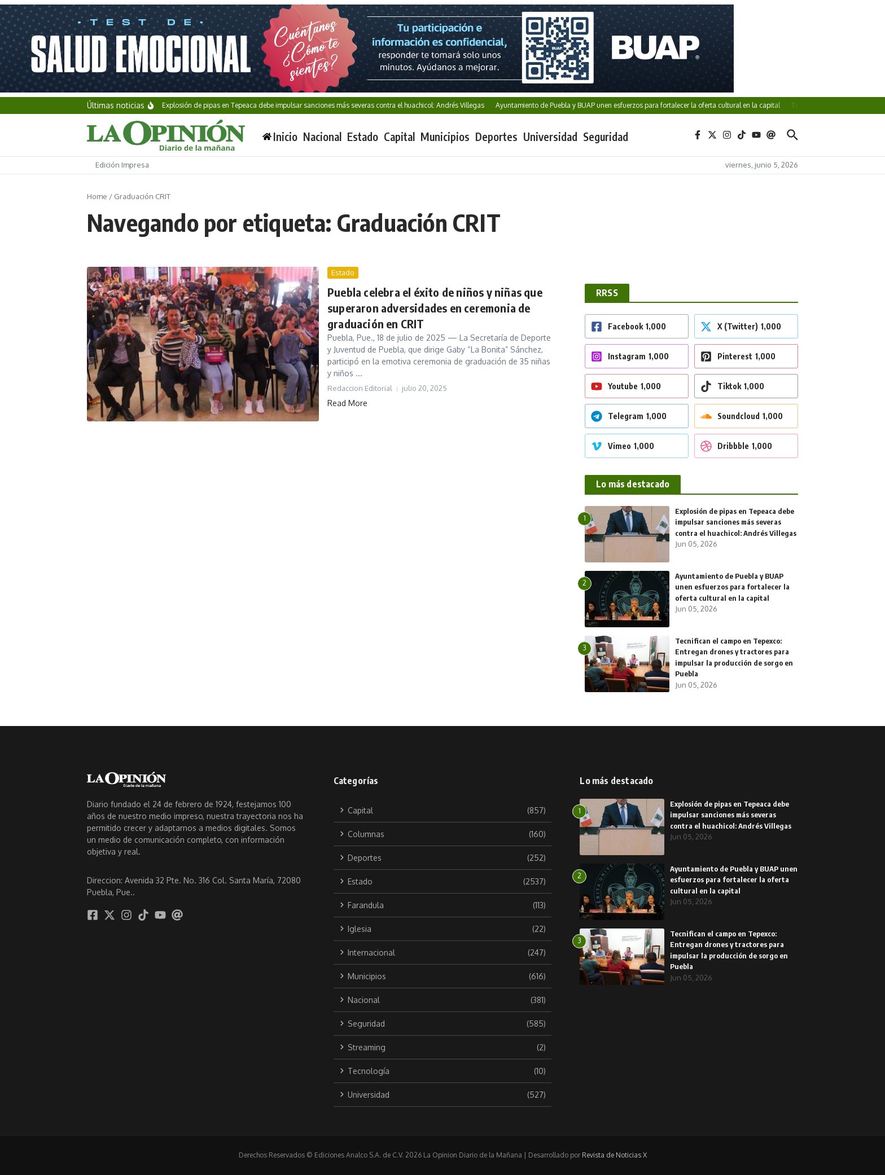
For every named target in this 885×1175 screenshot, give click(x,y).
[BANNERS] (442, 49)
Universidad (550, 136)
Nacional (322, 136)
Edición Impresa (122, 164)
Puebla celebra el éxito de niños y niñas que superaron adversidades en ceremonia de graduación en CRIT (434, 308)
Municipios (445, 136)
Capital (399, 136)
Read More (347, 403)
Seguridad (605, 136)
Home (97, 196)
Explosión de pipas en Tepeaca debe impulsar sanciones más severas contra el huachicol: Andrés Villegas (735, 522)
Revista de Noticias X (614, 1155)
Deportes (496, 136)
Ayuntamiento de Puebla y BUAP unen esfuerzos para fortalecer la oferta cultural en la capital (732, 586)
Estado (362, 136)
